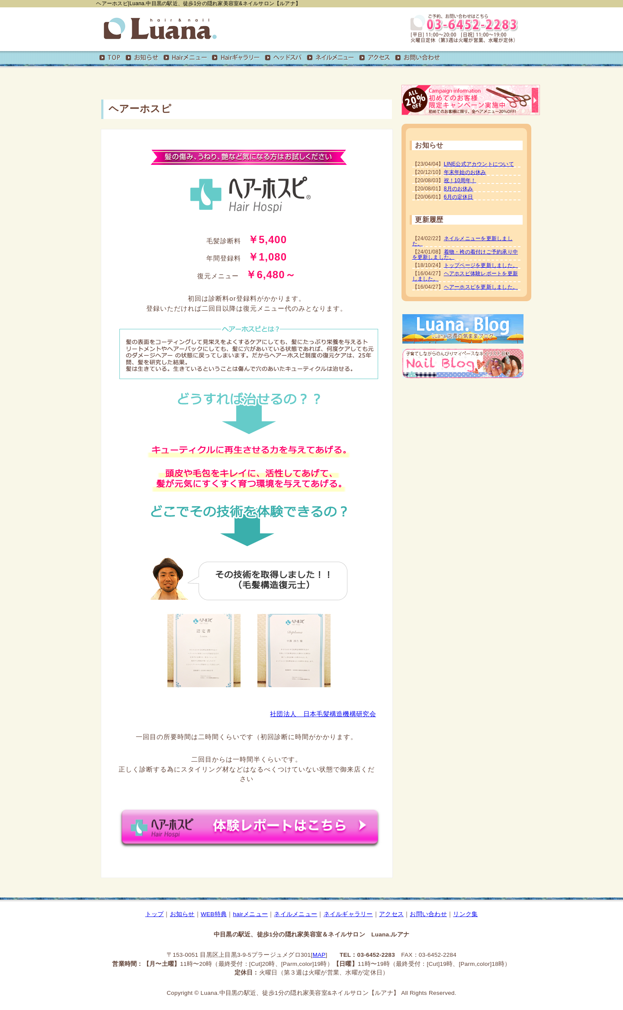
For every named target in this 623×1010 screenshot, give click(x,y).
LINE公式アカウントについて (479, 164)
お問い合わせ (428, 914)
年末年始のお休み (465, 172)
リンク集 (465, 914)
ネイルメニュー (295, 914)
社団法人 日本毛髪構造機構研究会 (323, 713)
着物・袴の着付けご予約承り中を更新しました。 (465, 254)
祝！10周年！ (460, 180)
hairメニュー (250, 914)
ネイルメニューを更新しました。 (462, 241)
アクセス (391, 914)
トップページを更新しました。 (481, 265)
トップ (154, 914)
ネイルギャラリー (348, 914)
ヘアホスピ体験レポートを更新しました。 (465, 276)
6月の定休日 (458, 197)
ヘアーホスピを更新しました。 (481, 287)
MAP (318, 955)
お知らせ (182, 914)
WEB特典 (214, 914)
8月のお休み (458, 189)
